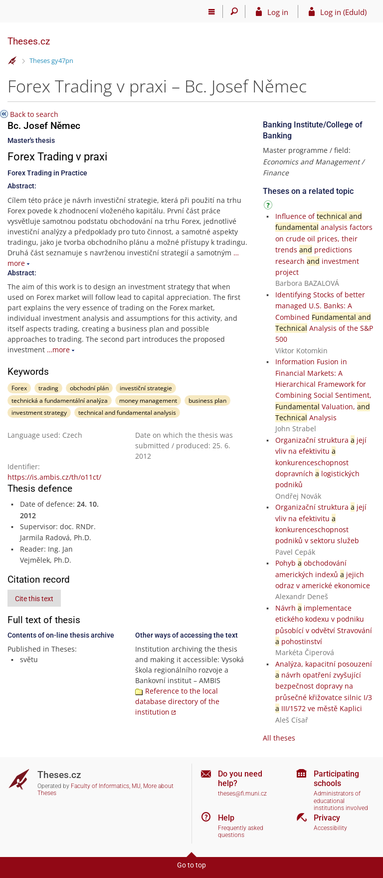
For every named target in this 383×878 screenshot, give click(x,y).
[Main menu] (211, 11)
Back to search (34, 114)
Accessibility (330, 828)
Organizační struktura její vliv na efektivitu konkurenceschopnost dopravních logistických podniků (321, 462)
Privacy (327, 818)
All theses (279, 738)
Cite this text (34, 599)
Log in (277, 12)
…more (58, 349)
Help (226, 818)
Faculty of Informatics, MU (106, 786)
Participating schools (336, 778)
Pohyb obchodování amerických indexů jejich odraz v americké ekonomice (322, 574)
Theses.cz (28, 41)
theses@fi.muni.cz (242, 793)
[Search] (234, 11)
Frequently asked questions (240, 832)
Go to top (191, 865)
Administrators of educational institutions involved (341, 801)
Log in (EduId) (343, 12)
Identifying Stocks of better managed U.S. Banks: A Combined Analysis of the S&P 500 (324, 317)
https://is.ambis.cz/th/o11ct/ (54, 477)
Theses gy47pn (51, 60)
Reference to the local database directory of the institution (177, 701)
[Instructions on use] (269, 206)
